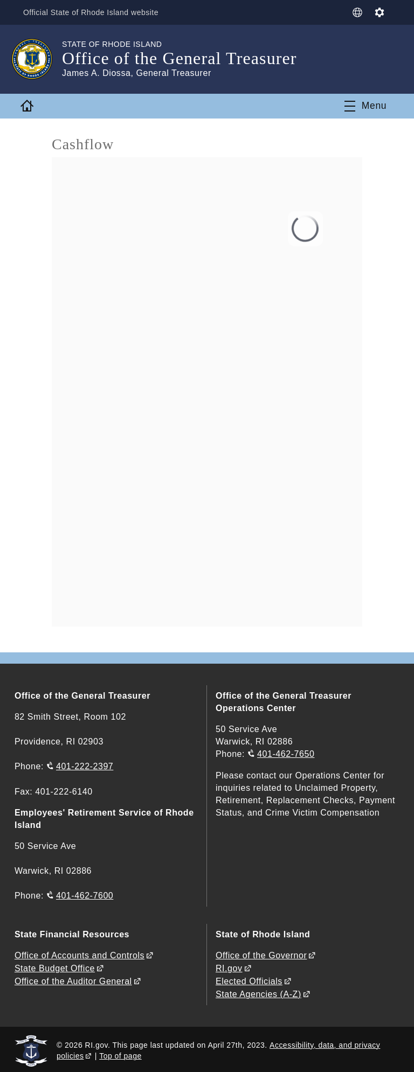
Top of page (120, 1053)
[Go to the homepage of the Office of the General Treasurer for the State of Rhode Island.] (38, 59)
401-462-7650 (285, 753)
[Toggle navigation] (365, 106)
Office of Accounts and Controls (79, 954)
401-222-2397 (84, 766)
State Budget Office (55, 966)
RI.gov (229, 966)
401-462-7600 (84, 895)
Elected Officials (249, 979)
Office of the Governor (261, 954)
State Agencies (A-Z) (258, 991)
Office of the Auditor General (73, 979)
